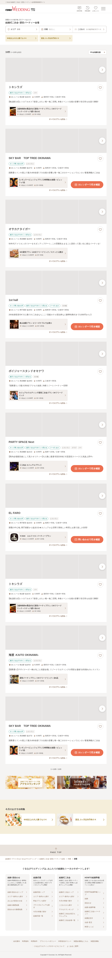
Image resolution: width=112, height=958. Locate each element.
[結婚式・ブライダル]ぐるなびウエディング (20, 859)
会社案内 (16, 941)
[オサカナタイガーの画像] (56, 212)
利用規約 (25, 941)
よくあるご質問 (72, 946)
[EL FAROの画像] (56, 496)
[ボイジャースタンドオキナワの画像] (56, 354)
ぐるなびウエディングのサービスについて (49, 946)
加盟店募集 (95, 941)
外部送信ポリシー (64, 941)
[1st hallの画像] (56, 283)
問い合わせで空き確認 (87, 539)
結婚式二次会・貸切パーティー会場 (52, 859)
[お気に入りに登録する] (100, 88)
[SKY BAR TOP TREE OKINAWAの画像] (56, 141)
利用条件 (34, 941)
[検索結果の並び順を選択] (97, 52)
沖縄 (69, 859)
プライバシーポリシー (48, 941)
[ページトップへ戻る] (56, 850)
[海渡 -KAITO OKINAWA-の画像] (56, 638)
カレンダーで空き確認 (87, 184)
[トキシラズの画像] (56, 70)
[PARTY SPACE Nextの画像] (56, 425)
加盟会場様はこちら (81, 941)
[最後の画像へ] (102, 70)
